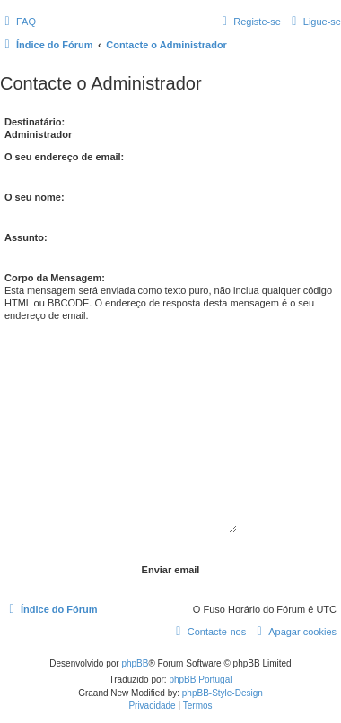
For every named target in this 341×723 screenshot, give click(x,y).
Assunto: (26, 237)
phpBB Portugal (200, 679)
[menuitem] (18, 21)
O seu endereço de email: (64, 156)
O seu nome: (34, 197)
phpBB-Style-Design (222, 693)
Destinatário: (34, 121)
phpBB (134, 663)
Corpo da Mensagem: (54, 277)
